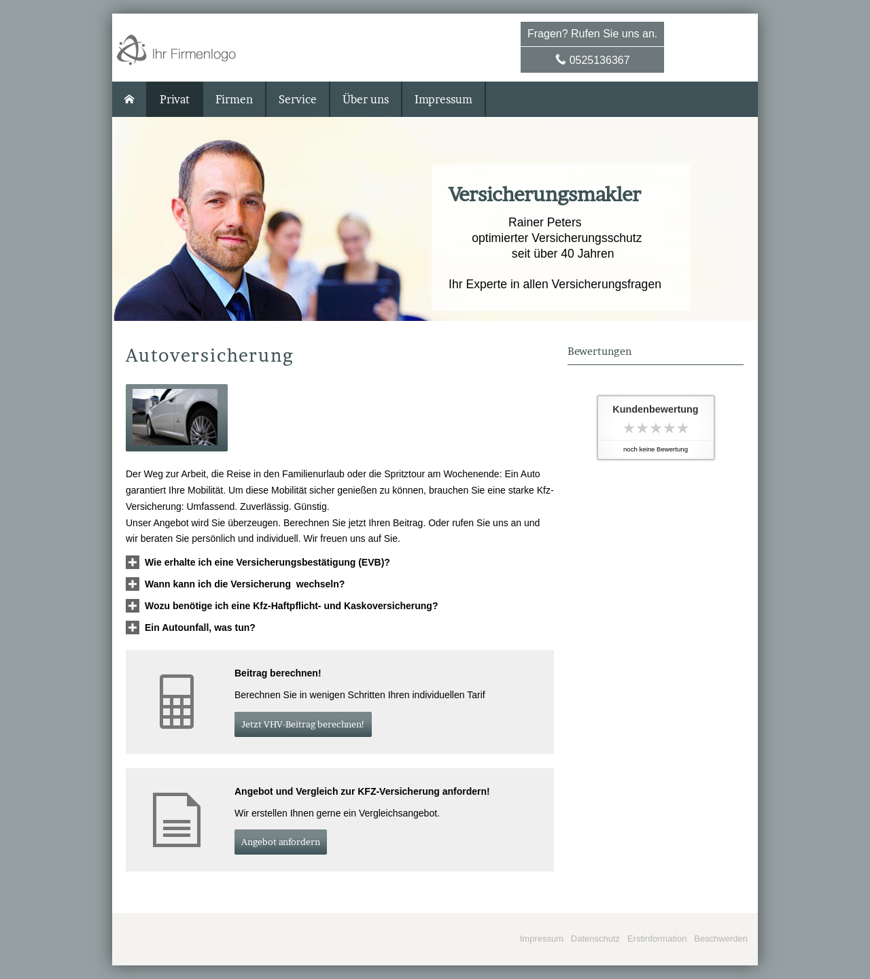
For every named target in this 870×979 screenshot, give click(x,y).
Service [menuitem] (298, 99)
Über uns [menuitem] (366, 99)
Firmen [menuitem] (234, 99)
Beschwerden (721, 938)
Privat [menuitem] (175, 99)
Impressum (541, 938)
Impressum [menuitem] (443, 99)
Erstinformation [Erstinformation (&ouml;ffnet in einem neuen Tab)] (656, 938)
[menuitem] (129, 99)
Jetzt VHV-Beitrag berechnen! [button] (303, 724)
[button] (177, 417)
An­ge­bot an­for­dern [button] (280, 841)
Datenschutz (595, 938)
